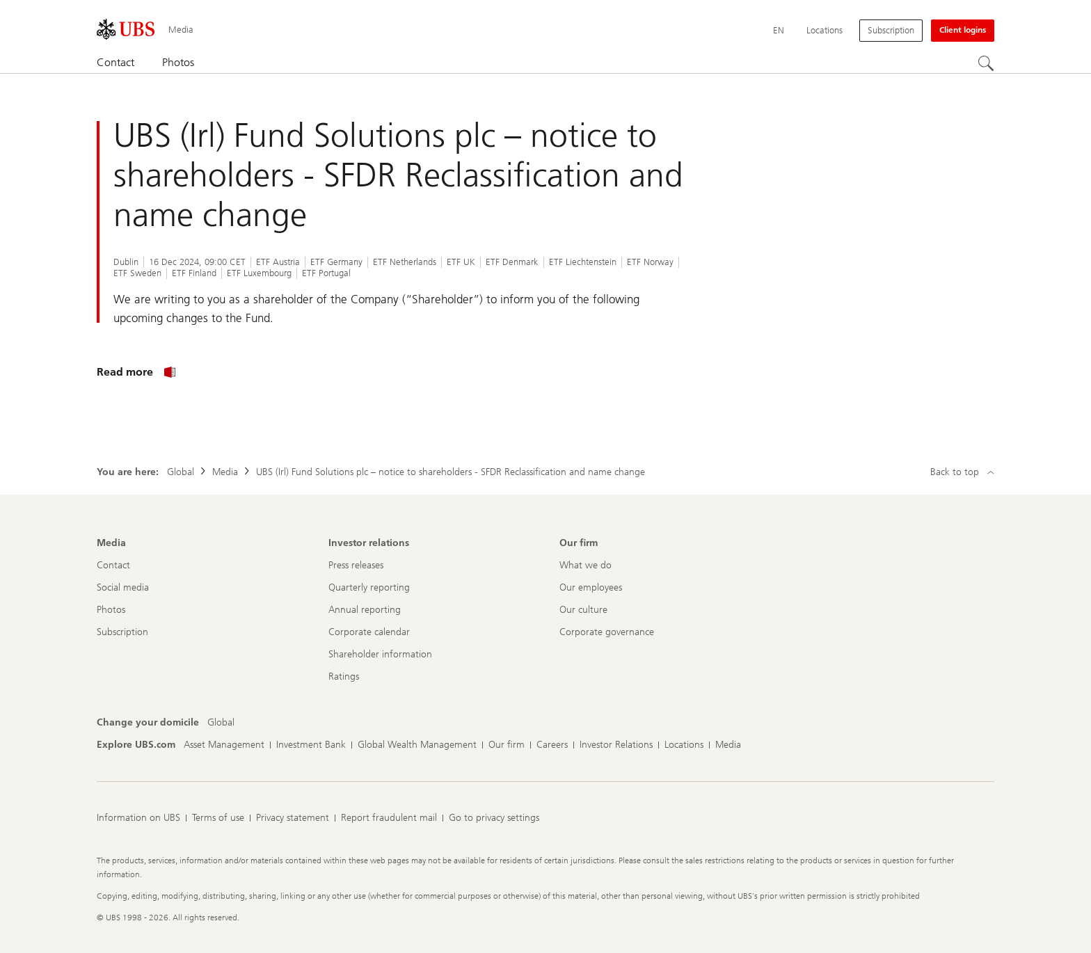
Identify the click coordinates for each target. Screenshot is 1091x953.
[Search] (986, 63)
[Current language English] (779, 30)
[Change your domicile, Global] (220, 722)
